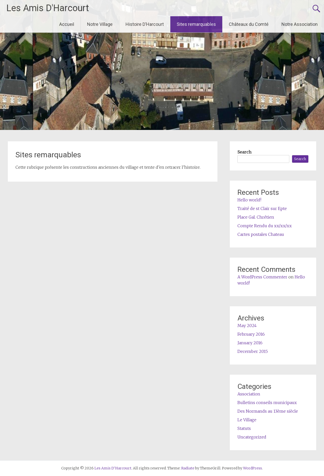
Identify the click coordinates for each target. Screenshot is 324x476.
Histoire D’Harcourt (145, 24)
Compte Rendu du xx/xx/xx (264, 225)
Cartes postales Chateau (260, 234)
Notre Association (299, 24)
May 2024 (247, 325)
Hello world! (249, 199)
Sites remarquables (196, 24)
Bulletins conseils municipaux (267, 402)
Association (248, 393)
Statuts (244, 428)
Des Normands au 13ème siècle (267, 411)
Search (244, 152)
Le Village (246, 419)
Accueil (66, 24)
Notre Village (100, 24)
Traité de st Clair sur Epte (262, 208)
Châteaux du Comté (249, 24)
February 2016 (251, 334)
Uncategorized (251, 437)
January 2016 (249, 342)
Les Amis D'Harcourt (47, 8)
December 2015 (252, 351)
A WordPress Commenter (262, 276)
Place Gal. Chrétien (255, 217)
